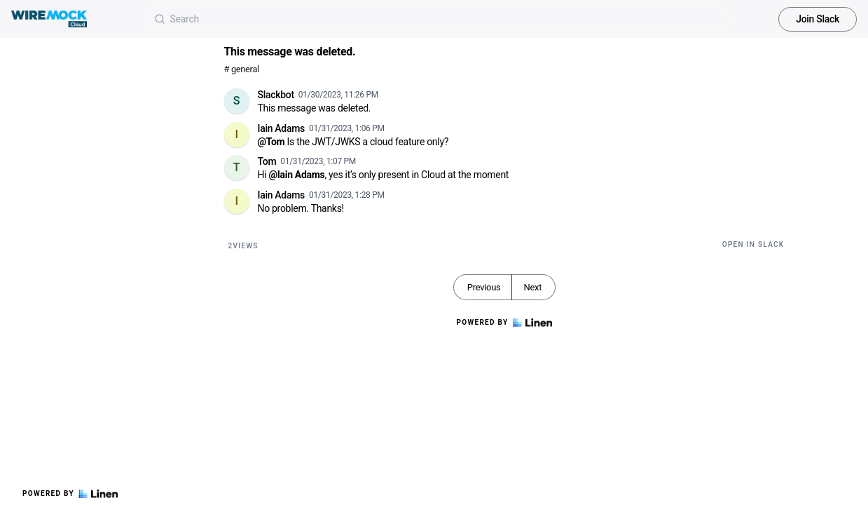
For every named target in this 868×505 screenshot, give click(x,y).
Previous (484, 287)
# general (241, 69)
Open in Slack (753, 244)
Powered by (70, 494)
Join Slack (817, 19)
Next (532, 287)
